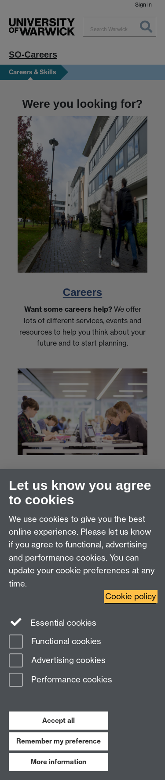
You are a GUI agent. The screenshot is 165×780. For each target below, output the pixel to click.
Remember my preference (58, 741)
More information (58, 762)
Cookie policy (130, 596)
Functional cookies (55, 642)
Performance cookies (60, 680)
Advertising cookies (57, 661)
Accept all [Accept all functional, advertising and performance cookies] (58, 720)
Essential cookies (52, 622)
